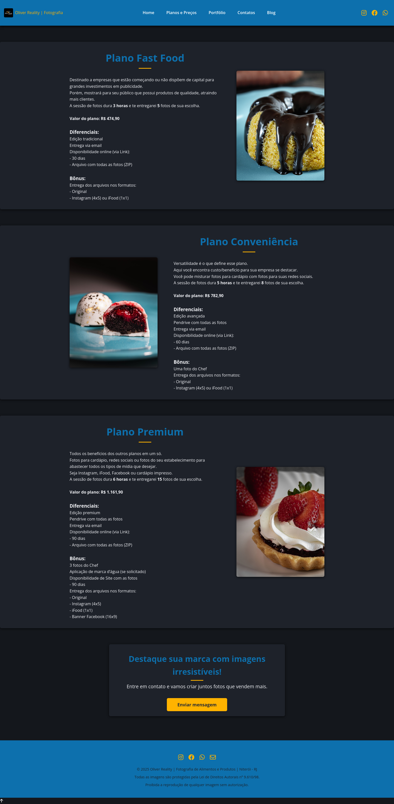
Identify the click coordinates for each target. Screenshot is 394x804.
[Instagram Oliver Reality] (364, 13)
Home (148, 12)
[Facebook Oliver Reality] (375, 13)
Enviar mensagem (197, 705)
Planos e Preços (181, 12)
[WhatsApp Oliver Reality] (385, 13)
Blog (271, 12)
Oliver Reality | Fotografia (33, 12)
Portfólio (217, 12)
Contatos (246, 12)
